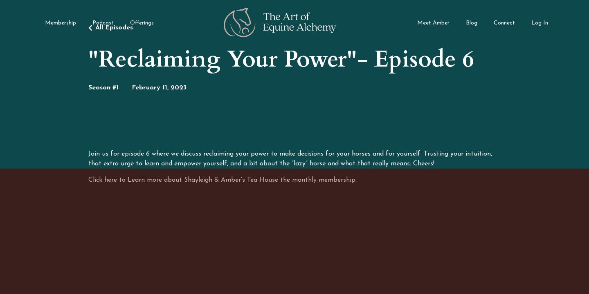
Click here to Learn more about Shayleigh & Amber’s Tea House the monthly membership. (222, 180)
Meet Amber (433, 23)
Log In (539, 23)
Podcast (103, 23)
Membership (60, 23)
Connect (504, 23)
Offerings (142, 23)
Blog (471, 23)
